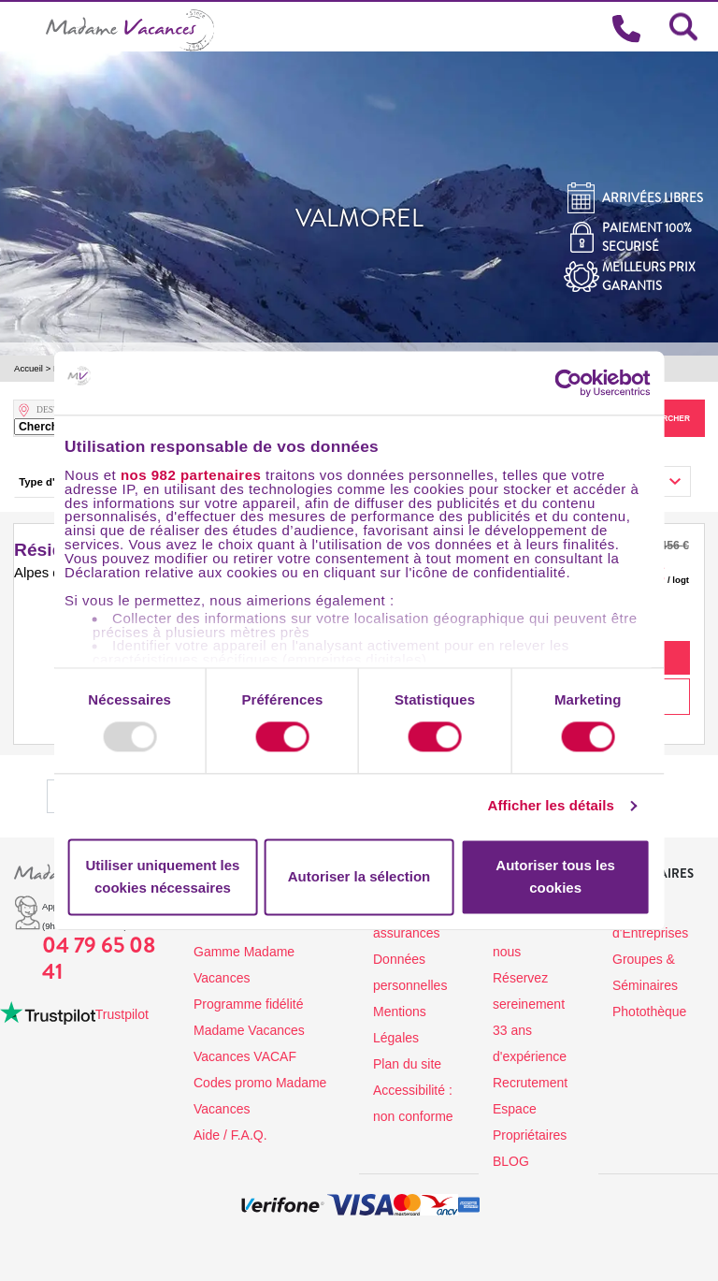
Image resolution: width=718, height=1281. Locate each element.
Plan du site (407, 1063)
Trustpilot (122, 1014)
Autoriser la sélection (359, 876)
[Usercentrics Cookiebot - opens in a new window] (587, 383)
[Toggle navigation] (23, 26)
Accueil (28, 368)
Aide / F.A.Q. (230, 1135)
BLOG (511, 1161)
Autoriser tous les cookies (555, 876)
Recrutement (530, 1082)
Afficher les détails (551, 806)
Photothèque (649, 1011)
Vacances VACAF (245, 1056)
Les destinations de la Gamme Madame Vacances (257, 951)
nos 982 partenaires (191, 475)
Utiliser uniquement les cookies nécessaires (162, 876)
